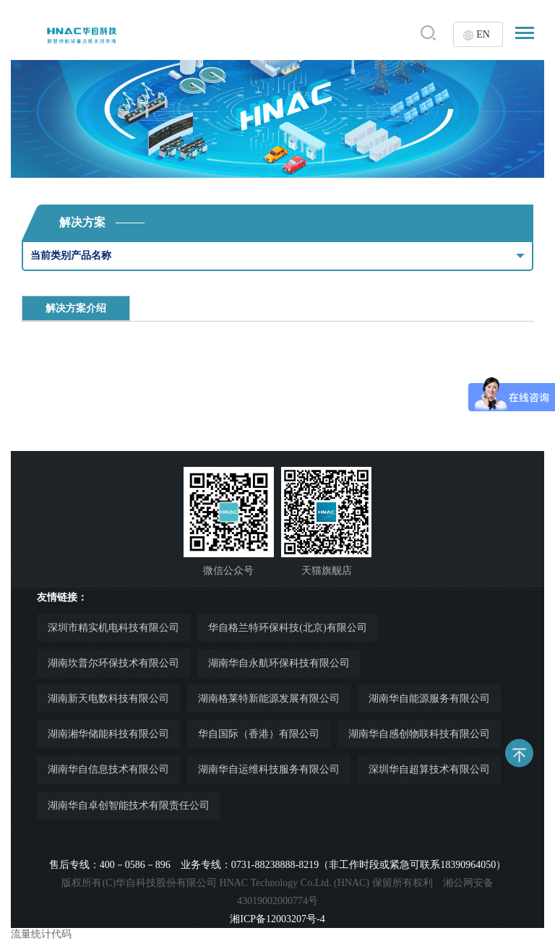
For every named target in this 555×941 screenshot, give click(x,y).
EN (483, 34)
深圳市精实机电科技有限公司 (113, 627)
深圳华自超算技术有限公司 (429, 769)
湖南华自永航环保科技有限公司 (279, 663)
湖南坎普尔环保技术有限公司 (113, 663)
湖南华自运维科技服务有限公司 (269, 769)
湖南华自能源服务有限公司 (429, 698)
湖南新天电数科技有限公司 (108, 698)
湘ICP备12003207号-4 (277, 919)
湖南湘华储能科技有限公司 (108, 734)
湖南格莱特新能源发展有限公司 (269, 698)
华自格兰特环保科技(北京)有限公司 (287, 627)
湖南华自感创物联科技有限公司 (419, 734)
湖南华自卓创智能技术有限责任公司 (129, 805)
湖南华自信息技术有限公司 (108, 769)
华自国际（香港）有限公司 (258, 734)
